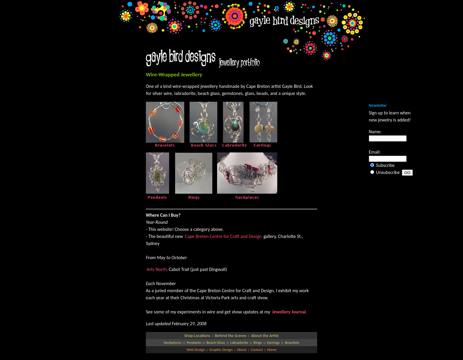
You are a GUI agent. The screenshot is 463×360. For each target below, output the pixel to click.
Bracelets (292, 342)
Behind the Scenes (230, 335)
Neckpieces (172, 342)
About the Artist (265, 335)
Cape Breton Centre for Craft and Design (224, 236)
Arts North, (157, 269)
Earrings (273, 342)
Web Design (196, 349)
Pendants (194, 342)
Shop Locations (197, 335)
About (241, 349)
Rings (258, 342)
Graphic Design (221, 349)
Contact (257, 349)
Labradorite (239, 342)
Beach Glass (215, 342)
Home (272, 349)
